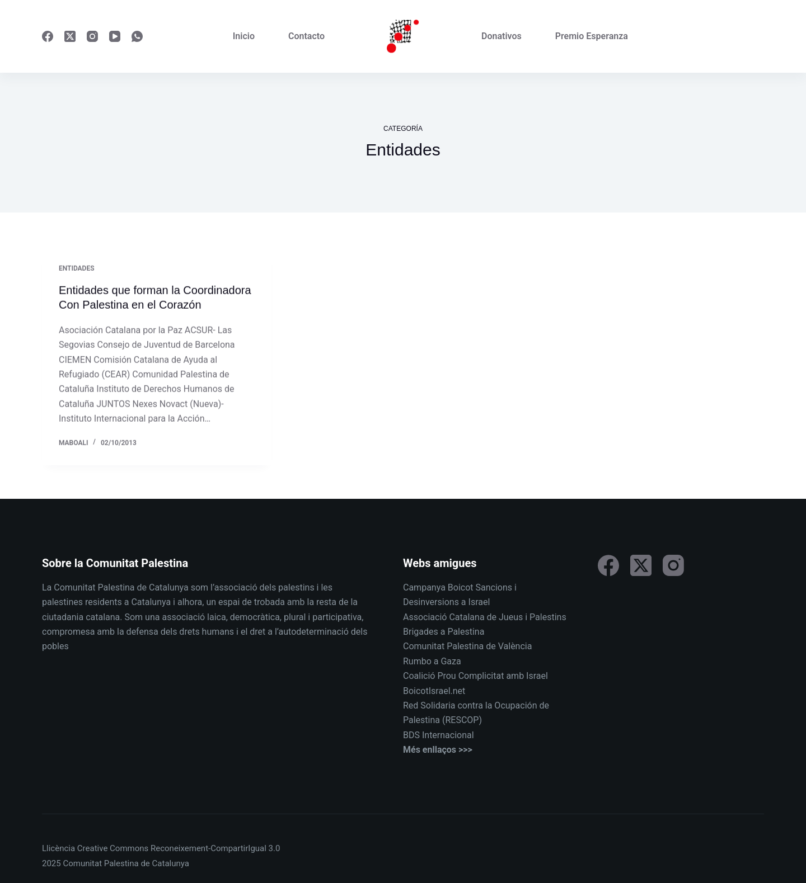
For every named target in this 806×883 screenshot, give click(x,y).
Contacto (306, 36)
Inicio (244, 36)
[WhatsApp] (137, 36)
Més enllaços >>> (437, 749)
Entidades (77, 269)
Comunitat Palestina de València (467, 646)
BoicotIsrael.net (434, 691)
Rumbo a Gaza (432, 661)
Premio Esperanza (591, 36)
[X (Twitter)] (70, 36)
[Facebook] (47, 36)
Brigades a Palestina (443, 631)
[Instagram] (92, 36)
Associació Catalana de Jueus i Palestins (484, 617)
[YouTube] (114, 36)
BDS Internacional (438, 735)
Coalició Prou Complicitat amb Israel (475, 675)
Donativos (501, 36)
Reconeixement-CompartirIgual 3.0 (215, 848)
